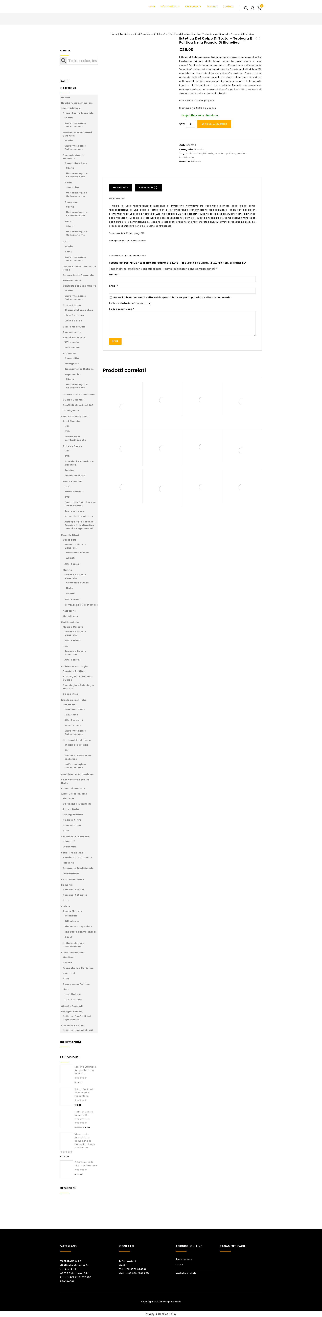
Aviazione (69, 610)
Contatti (228, 6)
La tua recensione (121, 309)
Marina (67, 570)
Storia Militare (71, 108)
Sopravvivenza (74, 511)
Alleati (69, 221)
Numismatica (72, 825)
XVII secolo (71, 342)
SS (66, 750)
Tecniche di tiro (75, 475)
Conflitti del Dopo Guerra (80, 285)
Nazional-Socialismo (77, 740)
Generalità (71, 358)
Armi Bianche (72, 421)
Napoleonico (72, 374)
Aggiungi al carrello (214, 124)
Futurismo (71, 714)
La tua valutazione (122, 303)
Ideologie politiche (73, 700)
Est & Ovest (260, 40)
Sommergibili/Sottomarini (82, 604)
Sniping (69, 470)
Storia (68, 117)
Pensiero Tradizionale (77, 857)
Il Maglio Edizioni (72, 1011)
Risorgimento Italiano (79, 369)
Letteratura (71, 873)
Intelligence (71, 410)
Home (151, 6)
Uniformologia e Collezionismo (75, 124)
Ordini (123, 1265)
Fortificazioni (72, 280)
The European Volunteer (80, 931)
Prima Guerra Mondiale (78, 113)
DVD (67, 431)
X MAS (68, 251)
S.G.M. (68, 937)
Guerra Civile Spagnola (78, 275)
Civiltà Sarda (73, 320)
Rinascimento (72, 332)
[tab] (122, 187)
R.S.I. (66, 241)
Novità (65, 97)
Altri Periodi (72, 564)
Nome (114, 274)
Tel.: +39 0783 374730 (133, 1269)
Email (114, 285)
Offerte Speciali (72, 1006)
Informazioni (170, 6)
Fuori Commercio (72, 952)
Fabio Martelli (194, 153)
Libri (67, 425)
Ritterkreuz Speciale (78, 926)
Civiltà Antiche (74, 315)
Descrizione (120, 187)
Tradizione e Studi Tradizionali (137, 34)
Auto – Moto (71, 809)
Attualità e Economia (75, 836)
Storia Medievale (74, 326)
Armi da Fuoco (72, 446)
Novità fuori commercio (77, 103)
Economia (69, 846)
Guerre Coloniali (73, 399)
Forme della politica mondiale (256, 42)
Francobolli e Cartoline (78, 968)
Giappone (71, 202)
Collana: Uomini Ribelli (78, 1030)
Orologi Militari (73, 814)
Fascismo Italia (74, 709)
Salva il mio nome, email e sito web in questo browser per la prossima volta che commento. (172, 297)
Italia (68, 182)
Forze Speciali (72, 481)
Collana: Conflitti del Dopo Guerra (77, 1018)
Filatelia (68, 798)
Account (212, 6)
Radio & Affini (72, 819)
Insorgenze (71, 363)
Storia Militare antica (79, 310)
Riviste (65, 906)
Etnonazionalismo (73, 788)
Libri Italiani (72, 994)
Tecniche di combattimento (75, 438)
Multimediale (70, 622)
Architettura (73, 725)
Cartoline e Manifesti (77, 803)
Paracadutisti (73, 491)
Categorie (193, 6)
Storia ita (72, 187)
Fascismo (69, 704)
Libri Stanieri (73, 999)
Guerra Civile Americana (79, 394)
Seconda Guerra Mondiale (74, 157)
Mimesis (208, 153)
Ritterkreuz (72, 921)
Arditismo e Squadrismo (77, 774)
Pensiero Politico (74, 671)
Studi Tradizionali (73, 852)
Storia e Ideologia (76, 744)
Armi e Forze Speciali (75, 416)
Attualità (69, 841)
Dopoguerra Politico (76, 984)
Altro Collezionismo (74, 793)
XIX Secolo (70, 353)
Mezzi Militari (70, 535)
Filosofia (162, 34)
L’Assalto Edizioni (72, 1025)
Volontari (70, 915)
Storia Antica (72, 305)
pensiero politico (225, 153)
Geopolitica (71, 694)
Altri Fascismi (73, 720)
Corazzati (69, 539)
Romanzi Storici (73, 889)
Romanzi (67, 884)
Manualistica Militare (78, 516)
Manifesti (69, 957)
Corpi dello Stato (72, 879)
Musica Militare (73, 627)
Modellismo (70, 616)
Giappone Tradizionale (78, 868)
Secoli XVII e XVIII (74, 337)
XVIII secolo (72, 347)
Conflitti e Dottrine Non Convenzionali (80, 504)
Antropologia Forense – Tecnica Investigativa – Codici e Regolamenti (80, 525)
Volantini (69, 973)
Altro (66, 830)
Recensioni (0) (148, 187)
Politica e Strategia (74, 666)
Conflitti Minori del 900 (78, 405)
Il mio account (184, 1259)
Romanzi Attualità (75, 895)
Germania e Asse (75, 163)
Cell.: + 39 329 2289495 (134, 1273)
